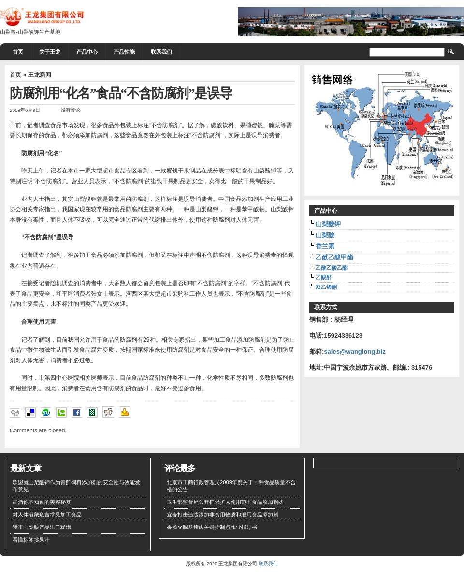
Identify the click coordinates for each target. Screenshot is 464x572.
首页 (18, 52)
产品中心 (87, 52)
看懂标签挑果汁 (31, 540)
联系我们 (161, 52)
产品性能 (124, 52)
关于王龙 (49, 52)
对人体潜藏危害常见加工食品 (47, 514)
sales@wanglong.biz (355, 351)
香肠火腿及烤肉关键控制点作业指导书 (212, 527)
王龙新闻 (39, 75)
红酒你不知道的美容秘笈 (42, 502)
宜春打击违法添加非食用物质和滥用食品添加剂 (222, 514)
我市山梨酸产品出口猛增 (42, 527)
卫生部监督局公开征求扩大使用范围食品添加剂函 (225, 502)
